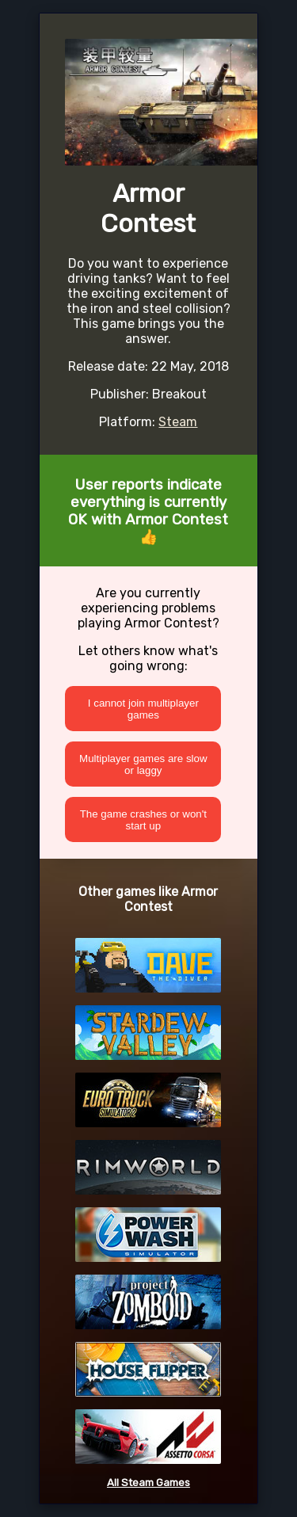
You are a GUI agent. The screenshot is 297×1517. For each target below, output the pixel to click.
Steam (177, 421)
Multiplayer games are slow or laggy (143, 764)
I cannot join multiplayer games (143, 709)
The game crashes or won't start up (143, 820)
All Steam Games (148, 1482)
